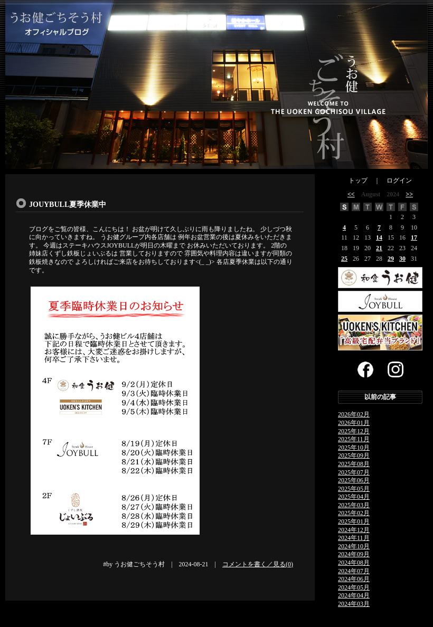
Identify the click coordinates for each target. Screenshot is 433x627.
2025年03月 (354, 505)
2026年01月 (354, 422)
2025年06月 (354, 480)
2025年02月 (354, 513)
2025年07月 (354, 472)
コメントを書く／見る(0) (257, 564)
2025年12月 (354, 431)
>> (409, 194)
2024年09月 (354, 554)
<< (351, 194)
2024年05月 (354, 587)
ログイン (399, 180)
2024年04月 (354, 595)
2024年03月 (354, 603)
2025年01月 (354, 521)
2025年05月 (354, 488)
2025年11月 (354, 439)
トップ (358, 180)
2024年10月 (354, 546)
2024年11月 (354, 538)
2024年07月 (354, 571)
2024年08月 (354, 562)
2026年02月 (354, 414)
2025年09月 (354, 455)
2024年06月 (354, 579)
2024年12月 (354, 530)
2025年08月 (354, 464)
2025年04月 (354, 496)
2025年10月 (354, 447)
